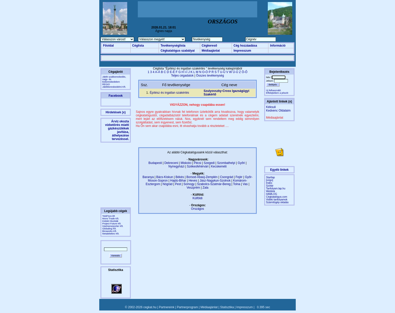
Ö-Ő (244, 72)
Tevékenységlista (172, 45)
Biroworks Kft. (109, 231)
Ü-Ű (235, 72)
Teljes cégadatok (182, 75)
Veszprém (193, 187)
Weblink (270, 191)
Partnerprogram (187, 307)
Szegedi (209, 163)
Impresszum (242, 50)
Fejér (239, 177)
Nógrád (167, 184)
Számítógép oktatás (277, 202)
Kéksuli (271, 107)
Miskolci (186, 163)
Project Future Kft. (111, 223)
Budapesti (155, 163)
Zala (205, 187)
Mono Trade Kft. (110, 218)
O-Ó (205, 72)
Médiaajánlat (211, 50)
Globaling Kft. (109, 228)
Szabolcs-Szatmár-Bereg (214, 184)
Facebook (116, 95)
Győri (241, 163)
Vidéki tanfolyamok (276, 199)
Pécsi (197, 163)
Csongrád (226, 177)
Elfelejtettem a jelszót (277, 93)
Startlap (270, 177)
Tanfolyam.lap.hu (275, 188)
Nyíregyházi (176, 166)
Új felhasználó (273, 90)
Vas (245, 184)
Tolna (236, 184)
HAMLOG (271, 194)
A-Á (157, 72)
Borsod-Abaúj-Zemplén (201, 177)
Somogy (188, 184)
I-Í (186, 72)
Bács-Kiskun (164, 177)
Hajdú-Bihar (178, 180)
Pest (178, 184)
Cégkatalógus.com (276, 196)
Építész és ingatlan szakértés (169, 92)
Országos (197, 209)
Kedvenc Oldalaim (278, 110)
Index (269, 183)
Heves (193, 180)
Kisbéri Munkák (110, 221)
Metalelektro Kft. (110, 233)
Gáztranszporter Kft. (112, 226)
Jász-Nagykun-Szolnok (215, 180)
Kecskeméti (218, 166)
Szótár (269, 185)
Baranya (148, 177)
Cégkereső (209, 45)
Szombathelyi (226, 163)
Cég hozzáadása (245, 45)
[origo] (269, 180)
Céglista (138, 45)
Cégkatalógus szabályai (177, 50)
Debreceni (171, 163)
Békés (180, 177)
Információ (277, 45)
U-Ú (222, 72)
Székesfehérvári (198, 166)
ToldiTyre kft (108, 216)
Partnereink (166, 307)
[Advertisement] (197, 9)
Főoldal (108, 45)
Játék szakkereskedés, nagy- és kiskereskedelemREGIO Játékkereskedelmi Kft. (114, 82)
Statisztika (227, 307)
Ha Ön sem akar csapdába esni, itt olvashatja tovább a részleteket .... (182, 126)
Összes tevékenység (210, 75)
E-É (172, 72)
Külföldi (197, 198)
